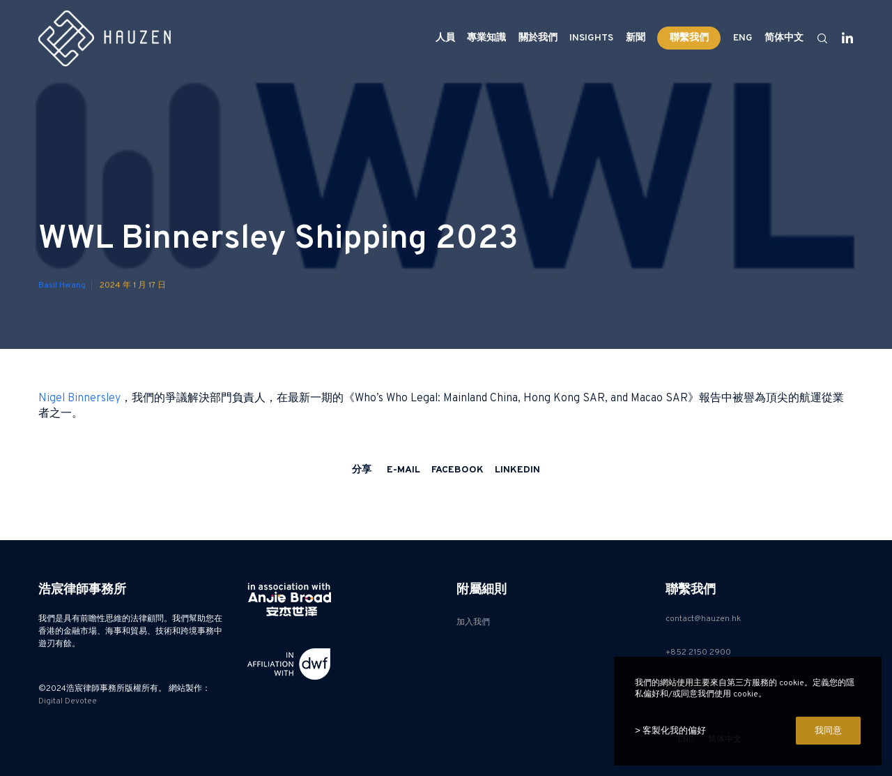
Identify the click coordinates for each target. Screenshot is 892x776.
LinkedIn (517, 470)
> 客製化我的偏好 (671, 730)
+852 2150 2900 (698, 652)
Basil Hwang (62, 291)
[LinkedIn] (841, 38)
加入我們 (473, 622)
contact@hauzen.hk (703, 619)
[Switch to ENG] (742, 38)
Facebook (457, 470)
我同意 (828, 730)
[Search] (816, 38)
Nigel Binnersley (79, 398)
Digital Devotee (67, 701)
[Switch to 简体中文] (782, 38)
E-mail (403, 470)
